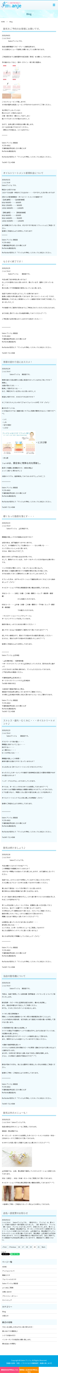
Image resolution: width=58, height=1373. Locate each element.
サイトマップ (7, 1300)
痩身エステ (6, 1275)
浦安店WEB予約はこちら (9, 1370)
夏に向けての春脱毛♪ (10, 1331)
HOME (3, 22)
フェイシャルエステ (9, 1279)
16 (19, 1247)
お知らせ (5, 1316)
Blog (4, 1311)
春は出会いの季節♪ (9, 1343)
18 (27, 1247)
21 (39, 1247)
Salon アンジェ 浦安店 (10, 1283)
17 (23, 1247)
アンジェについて (8, 1271)
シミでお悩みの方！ (9, 1335)
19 (31, 1247)
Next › (44, 1247)
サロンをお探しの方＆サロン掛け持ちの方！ (18, 1327)
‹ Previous (12, 1247)
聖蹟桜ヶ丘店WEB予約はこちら (29, 1371)
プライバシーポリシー (10, 1296)
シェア (3, 1252)
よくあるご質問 (7, 1288)
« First (4, 1247)
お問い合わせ (7, 1292)
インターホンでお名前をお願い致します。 (17, 1339)
